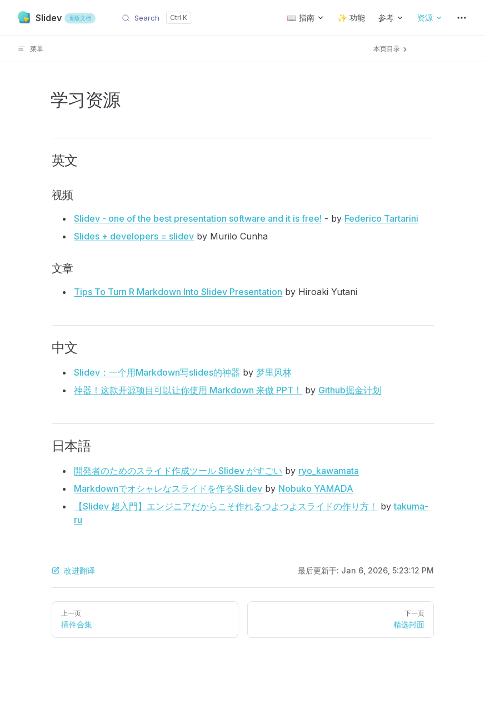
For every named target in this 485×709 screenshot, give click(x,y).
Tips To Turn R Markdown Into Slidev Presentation (178, 291)
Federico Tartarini (381, 218)
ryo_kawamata (328, 470)
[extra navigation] (461, 18)
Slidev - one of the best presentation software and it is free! (198, 218)
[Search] (156, 18)
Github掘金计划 (349, 390)
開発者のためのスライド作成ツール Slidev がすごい (178, 470)
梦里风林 (274, 372)
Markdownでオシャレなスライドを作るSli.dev (168, 488)
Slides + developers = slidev (134, 236)
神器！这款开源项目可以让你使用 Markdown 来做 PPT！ (188, 390)
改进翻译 (73, 570)
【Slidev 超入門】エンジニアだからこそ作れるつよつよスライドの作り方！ (226, 506)
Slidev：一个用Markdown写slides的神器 (157, 372)
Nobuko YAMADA (315, 488)
